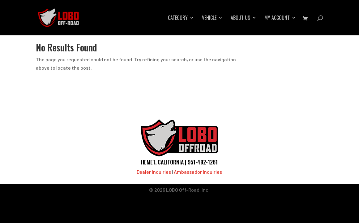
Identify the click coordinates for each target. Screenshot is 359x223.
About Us (240, 18)
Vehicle (209, 18)
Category (178, 18)
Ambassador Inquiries (198, 172)
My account (277, 18)
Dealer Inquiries (154, 172)
